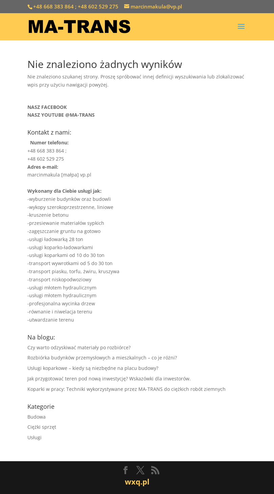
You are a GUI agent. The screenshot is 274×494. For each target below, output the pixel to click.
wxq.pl (137, 481)
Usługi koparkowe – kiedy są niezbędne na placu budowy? (92, 368)
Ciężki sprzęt (41, 427)
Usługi (34, 437)
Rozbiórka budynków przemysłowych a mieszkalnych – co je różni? (102, 357)
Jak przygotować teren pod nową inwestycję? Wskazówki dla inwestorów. (109, 378)
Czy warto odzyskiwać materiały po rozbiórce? (79, 347)
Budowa (36, 417)
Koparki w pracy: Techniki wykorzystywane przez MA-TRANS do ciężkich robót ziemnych (126, 389)
